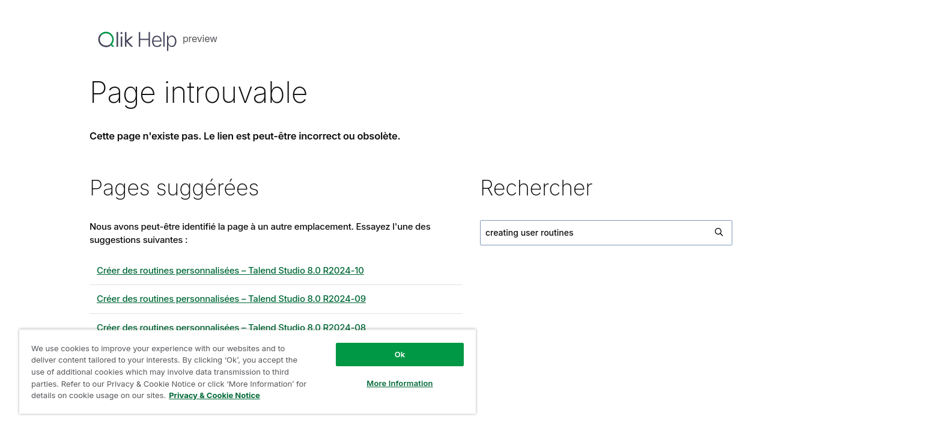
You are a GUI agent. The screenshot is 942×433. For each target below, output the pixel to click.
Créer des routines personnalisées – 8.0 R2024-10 (230, 270)
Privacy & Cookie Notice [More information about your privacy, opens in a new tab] (214, 395)
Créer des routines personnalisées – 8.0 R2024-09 (231, 298)
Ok (400, 354)
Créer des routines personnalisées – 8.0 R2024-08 (231, 327)
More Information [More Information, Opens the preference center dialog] (399, 383)
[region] (247, 371)
